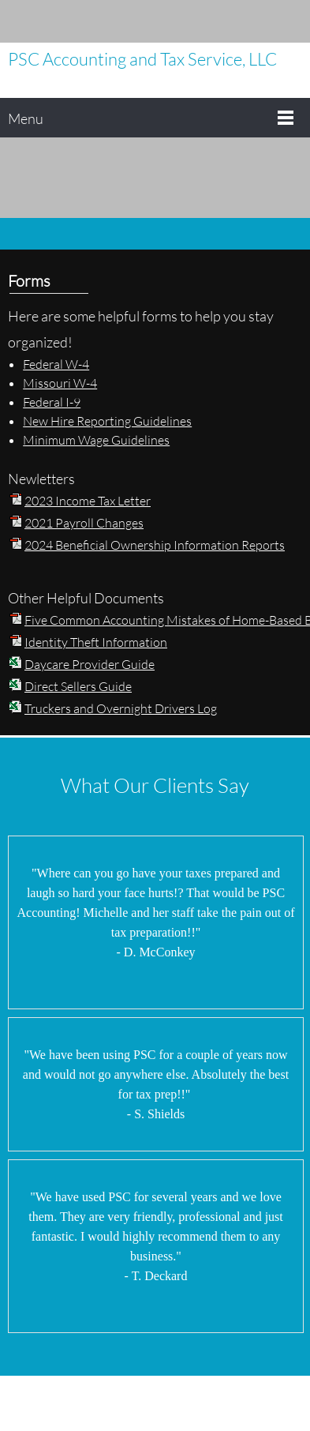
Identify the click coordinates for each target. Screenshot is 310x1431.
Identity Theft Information (95, 641)
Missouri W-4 (60, 382)
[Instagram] (290, 21)
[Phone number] (195, 21)
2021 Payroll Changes (84, 522)
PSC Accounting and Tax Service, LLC (142, 59)
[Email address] (219, 21)
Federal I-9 (51, 401)
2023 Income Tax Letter (87, 500)
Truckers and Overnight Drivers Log (120, 708)
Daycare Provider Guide (89, 663)
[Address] (243, 21)
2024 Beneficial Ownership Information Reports (154, 544)
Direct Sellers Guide (78, 685)
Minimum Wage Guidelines (96, 439)
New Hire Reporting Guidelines (107, 420)
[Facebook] (266, 21)
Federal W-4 (56, 363)
